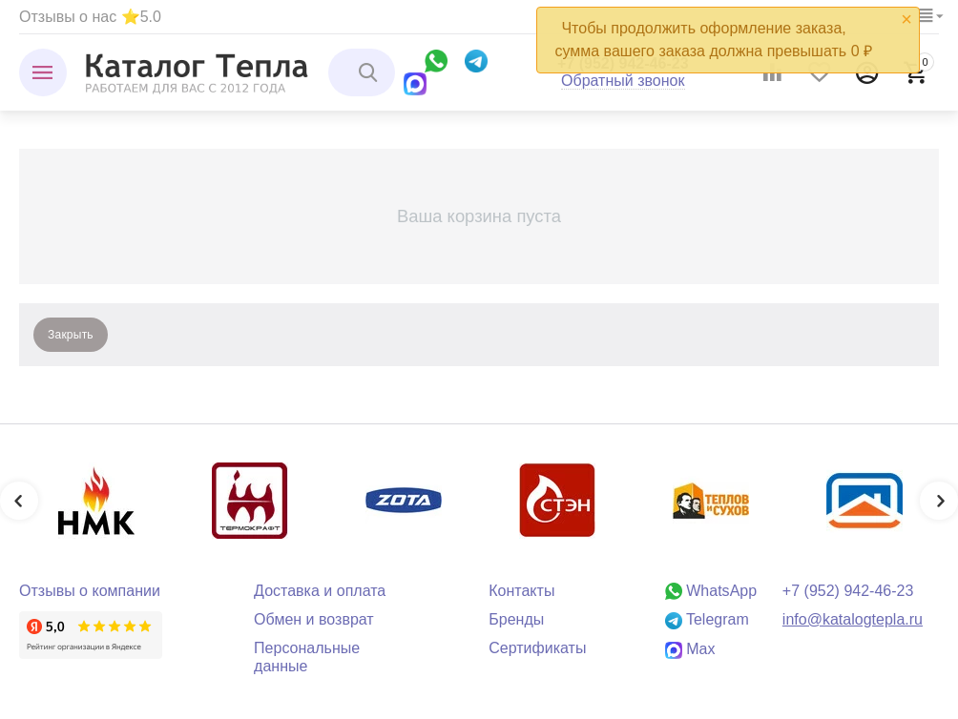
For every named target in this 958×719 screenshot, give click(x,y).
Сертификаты (537, 648)
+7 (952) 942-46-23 (848, 591)
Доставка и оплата (319, 591)
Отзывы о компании (89, 591)
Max (690, 649)
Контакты (521, 591)
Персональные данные (307, 656)
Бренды (516, 619)
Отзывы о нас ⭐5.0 (90, 17)
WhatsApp (711, 591)
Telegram (707, 619)
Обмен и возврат (314, 619)
